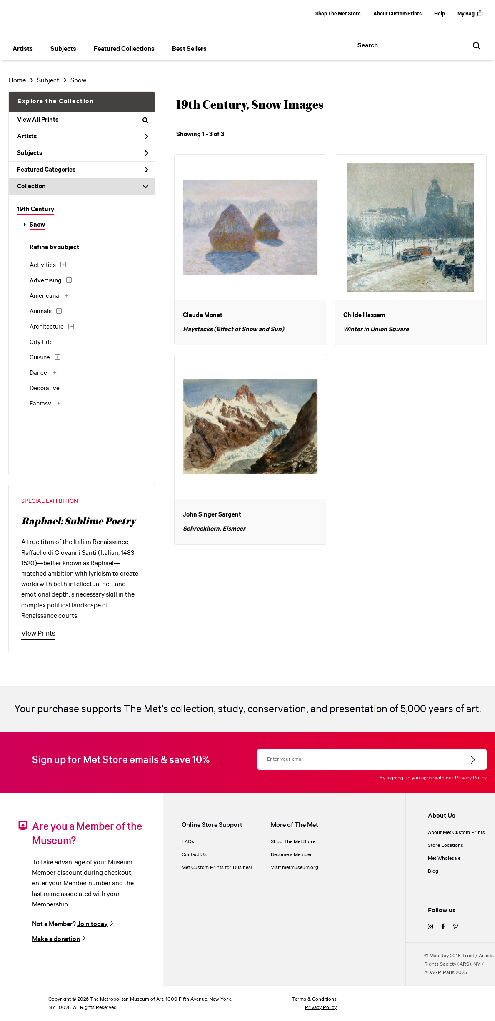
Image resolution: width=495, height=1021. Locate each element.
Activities (43, 265)
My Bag (470, 13)
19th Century (35, 209)
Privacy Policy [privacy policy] (321, 1007)
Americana (44, 296)
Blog (433, 871)
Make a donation (56, 939)
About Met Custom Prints (456, 832)
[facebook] (443, 927)
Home (17, 80)
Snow (37, 225)
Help (439, 13)
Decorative (45, 388)
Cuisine (40, 358)
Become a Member (291, 854)
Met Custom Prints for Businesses (220, 867)
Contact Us (194, 854)
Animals (41, 311)
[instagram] (430, 927)
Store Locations (445, 845)
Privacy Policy (471, 777)
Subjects (82, 153)
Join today (92, 924)
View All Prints (82, 120)
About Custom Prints (397, 13)
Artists (82, 136)
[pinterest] (455, 927)
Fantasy (40, 404)
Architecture (47, 327)
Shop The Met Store (338, 13)
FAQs (188, 841)
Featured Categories (82, 170)
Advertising (46, 281)
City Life (41, 342)
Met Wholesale (444, 858)
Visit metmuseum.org (294, 867)
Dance (38, 373)
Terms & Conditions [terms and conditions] (314, 999)
